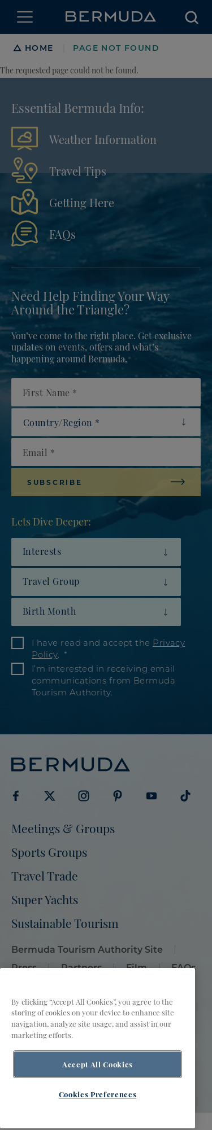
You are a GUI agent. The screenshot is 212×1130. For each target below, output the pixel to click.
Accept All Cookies (97, 1074)
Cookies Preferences (97, 1104)
